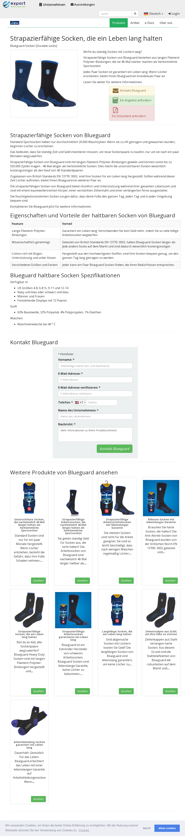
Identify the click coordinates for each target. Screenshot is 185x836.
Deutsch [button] (153, 14)
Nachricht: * (67, 424)
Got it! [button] (147, 828)
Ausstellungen (83, 5)
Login (174, 14)
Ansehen (38, 580)
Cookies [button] (84, 830)
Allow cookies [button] (167, 828)
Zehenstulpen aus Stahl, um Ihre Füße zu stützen (161, 633)
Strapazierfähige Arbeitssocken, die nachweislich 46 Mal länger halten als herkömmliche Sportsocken (73, 526)
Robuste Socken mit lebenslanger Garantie (161, 521)
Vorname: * (66, 360)
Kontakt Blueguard (114, 449)
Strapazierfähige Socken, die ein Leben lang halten (29, 634)
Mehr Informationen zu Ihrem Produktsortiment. (95, 434)
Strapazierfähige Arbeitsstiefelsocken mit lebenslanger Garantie (117, 523)
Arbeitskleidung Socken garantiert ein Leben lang (29, 744)
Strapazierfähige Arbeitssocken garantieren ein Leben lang (73, 635)
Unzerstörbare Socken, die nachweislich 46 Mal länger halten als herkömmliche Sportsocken (29, 525)
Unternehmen (52, 4)
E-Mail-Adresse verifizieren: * (79, 387)
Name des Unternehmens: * (78, 410)
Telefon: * (65, 402)
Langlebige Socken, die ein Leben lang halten (117, 633)
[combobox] (80, 402)
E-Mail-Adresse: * (70, 374)
